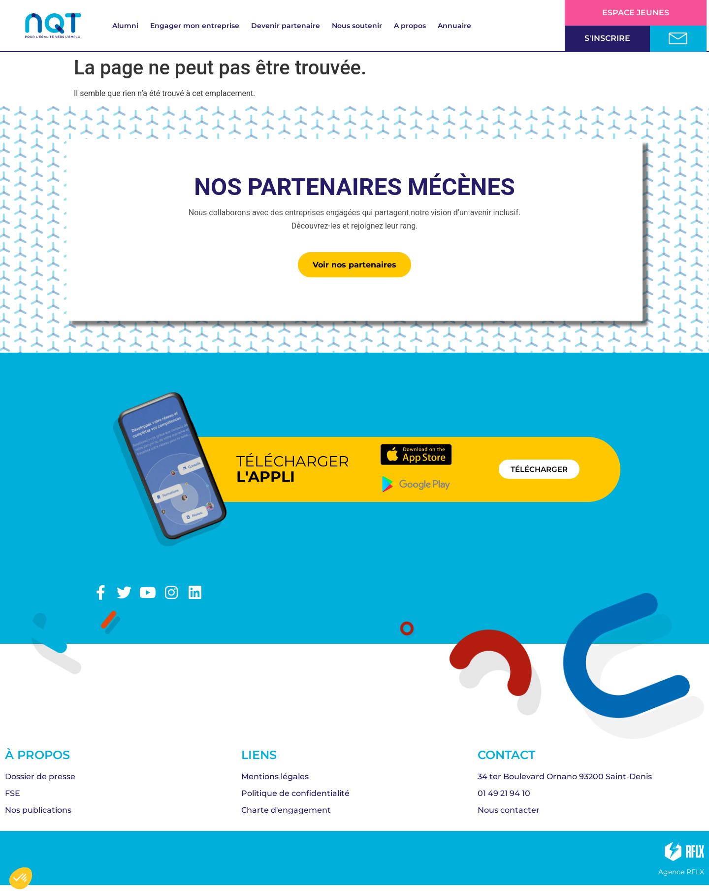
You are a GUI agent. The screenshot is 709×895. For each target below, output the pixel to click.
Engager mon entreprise (194, 25)
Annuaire (454, 25)
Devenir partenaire (285, 25)
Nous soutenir (357, 25)
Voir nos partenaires (354, 264)
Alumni (125, 25)
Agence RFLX (681, 871)
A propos (410, 25)
